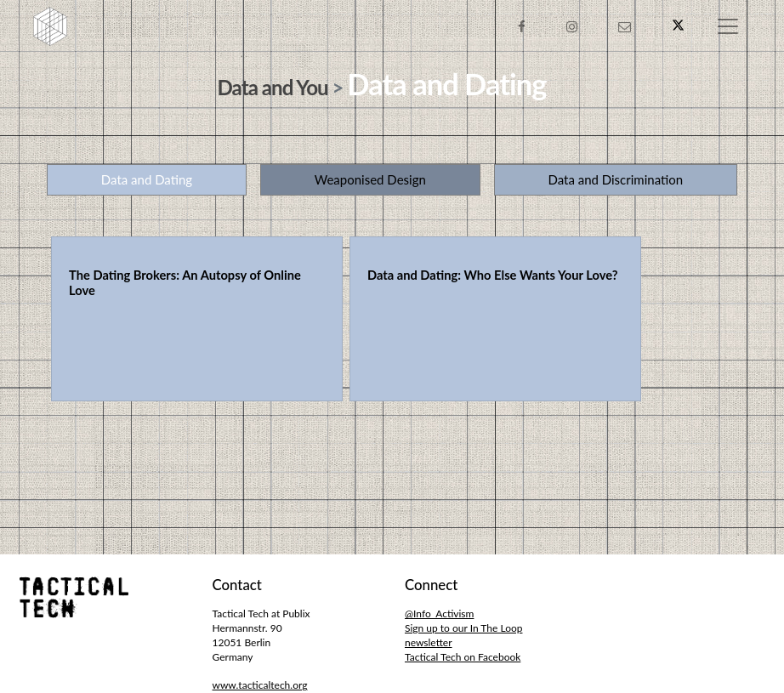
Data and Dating (146, 179)
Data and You (273, 87)
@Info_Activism (439, 613)
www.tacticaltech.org (260, 685)
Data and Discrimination (615, 179)
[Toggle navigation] (728, 26)
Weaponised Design (370, 179)
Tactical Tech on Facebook (462, 656)
